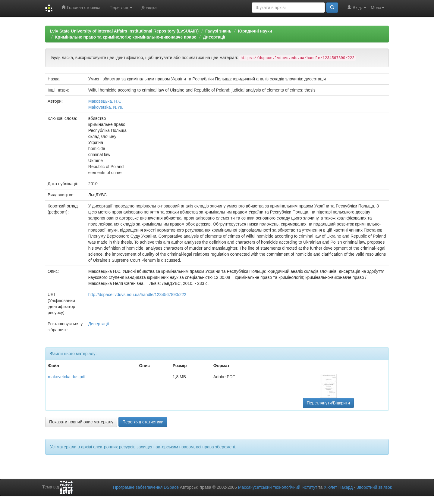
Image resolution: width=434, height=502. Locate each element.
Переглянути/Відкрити (328, 403)
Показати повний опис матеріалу (81, 421)
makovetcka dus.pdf (67, 376)
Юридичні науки (255, 31)
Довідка (148, 7)
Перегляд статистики (142, 421)
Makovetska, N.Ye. (105, 107)
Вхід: (356, 7)
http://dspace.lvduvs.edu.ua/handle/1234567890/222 (137, 294)
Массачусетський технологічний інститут (277, 487)
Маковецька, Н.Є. (105, 101)
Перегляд (120, 7)
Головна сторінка (80, 7)
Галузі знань (218, 31)
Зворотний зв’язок (374, 487)
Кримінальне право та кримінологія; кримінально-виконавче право (126, 37)
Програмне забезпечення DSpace (146, 487)
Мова (377, 7)
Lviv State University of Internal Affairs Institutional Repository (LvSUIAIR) (124, 31)
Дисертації (214, 37)
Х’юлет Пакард (338, 487)
